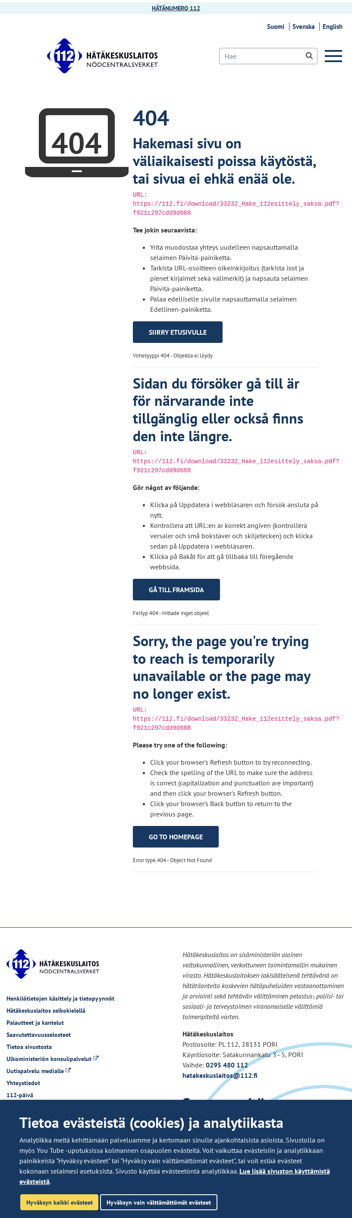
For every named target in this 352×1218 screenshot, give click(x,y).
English (334, 26)
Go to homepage (176, 836)
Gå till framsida (176, 589)
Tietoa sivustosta (29, 1047)
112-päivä (19, 1095)
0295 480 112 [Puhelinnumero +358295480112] (227, 1065)
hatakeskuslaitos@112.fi (220, 1075)
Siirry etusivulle (178, 332)
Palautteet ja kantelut (35, 1023)
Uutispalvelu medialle (38, 1071)
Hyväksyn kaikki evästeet (59, 1202)
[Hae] (268, 56)
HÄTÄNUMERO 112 (176, 8)
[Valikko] (335, 56)
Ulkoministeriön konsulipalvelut (52, 1059)
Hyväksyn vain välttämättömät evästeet (159, 1202)
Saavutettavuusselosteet (38, 1035)
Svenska (304, 26)
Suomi (277, 26)
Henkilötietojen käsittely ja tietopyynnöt (60, 998)
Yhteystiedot (23, 1083)
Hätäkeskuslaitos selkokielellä (45, 1010)
